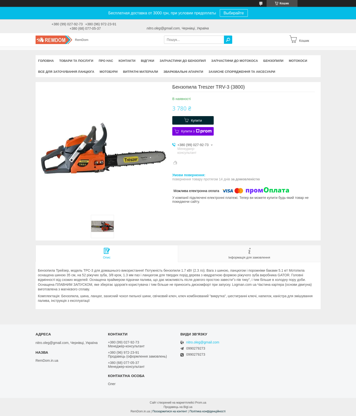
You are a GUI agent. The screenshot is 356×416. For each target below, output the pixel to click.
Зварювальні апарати (183, 72)
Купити (196, 120)
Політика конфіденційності (208, 411)
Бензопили (273, 61)
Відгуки (147, 61)
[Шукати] (228, 40)
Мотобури (109, 72)
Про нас (106, 61)
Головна (46, 61)
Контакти (126, 61)
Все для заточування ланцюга (66, 72)
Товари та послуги (76, 61)
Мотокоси (298, 61)
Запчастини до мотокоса (234, 61)
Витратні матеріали (140, 72)
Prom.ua (200, 402)
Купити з (196, 131)
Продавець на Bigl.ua (178, 407)
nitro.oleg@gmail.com (202, 342)
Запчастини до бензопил (183, 61)
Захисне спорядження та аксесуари (242, 72)
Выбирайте (234, 13)
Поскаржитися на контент (169, 411)
